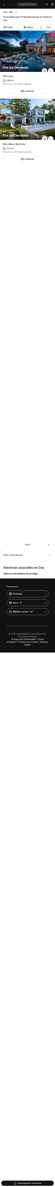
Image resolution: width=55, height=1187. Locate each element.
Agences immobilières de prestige (20, 1108)
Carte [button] (7, 27)
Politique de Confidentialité (23, 1174)
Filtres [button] (28, 27)
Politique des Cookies (28, 1176)
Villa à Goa (8, 76)
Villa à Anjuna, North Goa (15, 1050)
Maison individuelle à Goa (15, 769)
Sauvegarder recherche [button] (27, 1183)
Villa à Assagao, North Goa (15, 280)
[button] (52, 4)
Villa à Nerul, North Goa (14, 144)
